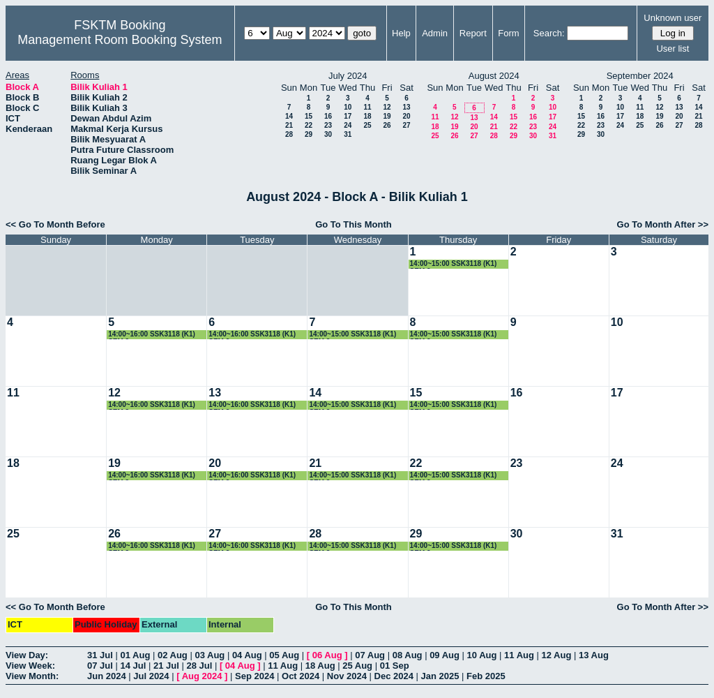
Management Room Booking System (119, 40)
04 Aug (247, 655)
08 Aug (408, 655)
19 (386, 116)
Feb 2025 (486, 676)
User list (672, 48)
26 (386, 125)
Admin (435, 33)
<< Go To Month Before (55, 224)
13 (406, 107)
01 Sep (394, 665)
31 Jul (100, 655)
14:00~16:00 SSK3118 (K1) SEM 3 (151, 334)
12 (386, 107)
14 (289, 116)
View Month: (32, 676)
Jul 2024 (151, 676)
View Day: (27, 655)
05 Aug (284, 655)
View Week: (30, 665)
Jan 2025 (440, 676)
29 (308, 134)
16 (328, 116)
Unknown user (672, 18)
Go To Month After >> (662, 224)
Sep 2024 (254, 676)
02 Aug (173, 655)
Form (508, 33)
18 (367, 116)
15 (308, 116)
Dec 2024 (393, 676)
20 (406, 116)
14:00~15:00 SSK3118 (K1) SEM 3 (453, 264)
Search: (549, 33)
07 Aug (370, 655)
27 (406, 125)
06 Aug (327, 655)
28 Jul (199, 665)
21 (289, 125)
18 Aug (320, 665)
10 (347, 107)
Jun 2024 (106, 676)
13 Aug (594, 655)
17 (347, 116)
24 (347, 125)
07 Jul (100, 665)
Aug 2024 (202, 676)
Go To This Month (353, 224)
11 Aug (519, 655)
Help (401, 33)
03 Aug (210, 655)
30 (328, 134)
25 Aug (357, 665)
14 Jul (133, 665)
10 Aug (482, 655)
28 (289, 134)
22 (308, 125)
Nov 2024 (347, 676)
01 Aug (135, 655)
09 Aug (444, 655)
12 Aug (557, 655)
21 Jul (166, 665)
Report (473, 33)
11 (367, 107)
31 (347, 134)
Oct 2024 (300, 676)
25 (367, 125)
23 (328, 125)
